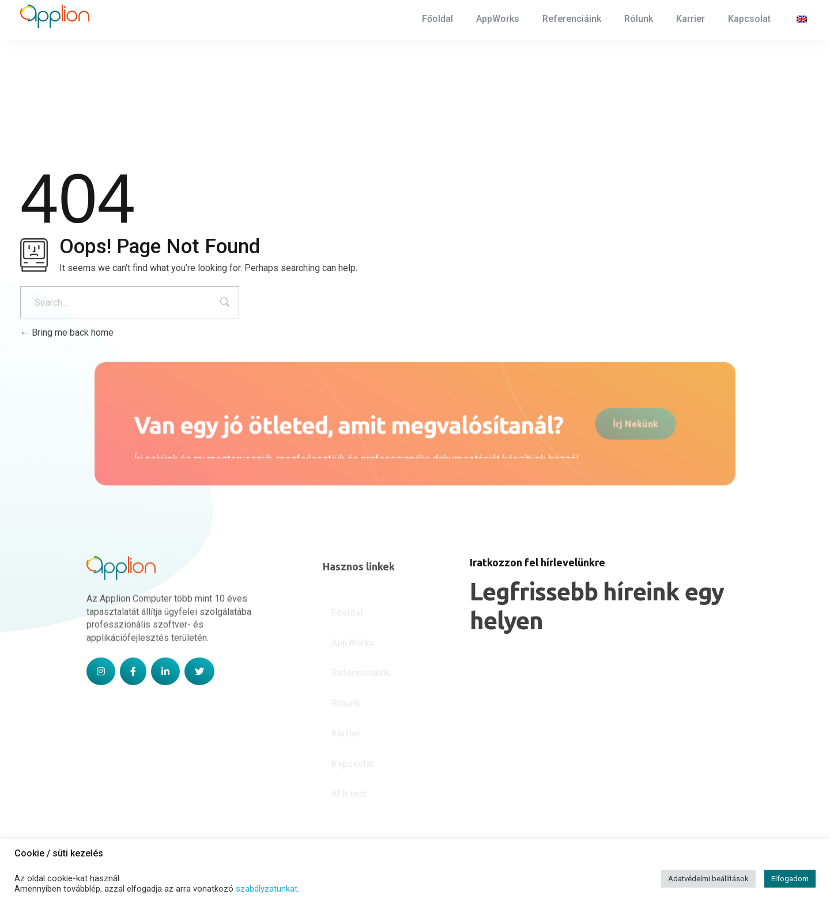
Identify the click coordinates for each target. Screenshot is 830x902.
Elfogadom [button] (790, 878)
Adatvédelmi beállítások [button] (708, 878)
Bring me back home (67, 332)
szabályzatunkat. (267, 889)
